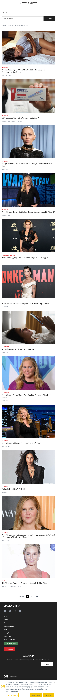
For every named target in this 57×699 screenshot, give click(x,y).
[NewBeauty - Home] (28, 3)
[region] (28, 689)
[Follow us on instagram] (15, 611)
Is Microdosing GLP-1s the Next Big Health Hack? (20, 118)
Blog (3, 580)
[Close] (54, 683)
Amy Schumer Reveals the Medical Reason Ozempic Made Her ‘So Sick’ (28, 212)
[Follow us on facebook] (5, 611)
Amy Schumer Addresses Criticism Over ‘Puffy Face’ (21, 443)
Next (36, 596)
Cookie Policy (7, 636)
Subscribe (9, 649)
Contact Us (7, 616)
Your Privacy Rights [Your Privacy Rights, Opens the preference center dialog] (12, 695)
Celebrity (5, 161)
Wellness (5, 67)
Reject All (48, 695)
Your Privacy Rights (11, 643)
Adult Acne (6, 346)
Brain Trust (7, 629)
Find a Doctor (7, 623)
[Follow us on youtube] (20, 611)
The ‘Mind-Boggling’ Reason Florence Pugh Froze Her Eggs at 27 (26, 258)
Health (4, 301)
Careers (6, 619)
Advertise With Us (9, 626)
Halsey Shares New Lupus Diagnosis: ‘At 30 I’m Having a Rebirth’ (26, 303)
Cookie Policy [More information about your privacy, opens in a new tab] (14, 691)
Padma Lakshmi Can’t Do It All (13, 489)
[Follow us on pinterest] (10, 611)
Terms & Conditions (9, 639)
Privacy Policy (8, 633)
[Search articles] (23, 18)
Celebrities (6, 440)
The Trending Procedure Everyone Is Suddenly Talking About (25, 583)
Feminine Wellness (8, 255)
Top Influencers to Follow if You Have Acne (18, 349)
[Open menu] (4, 3)
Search (49, 19)
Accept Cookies (36, 695)
